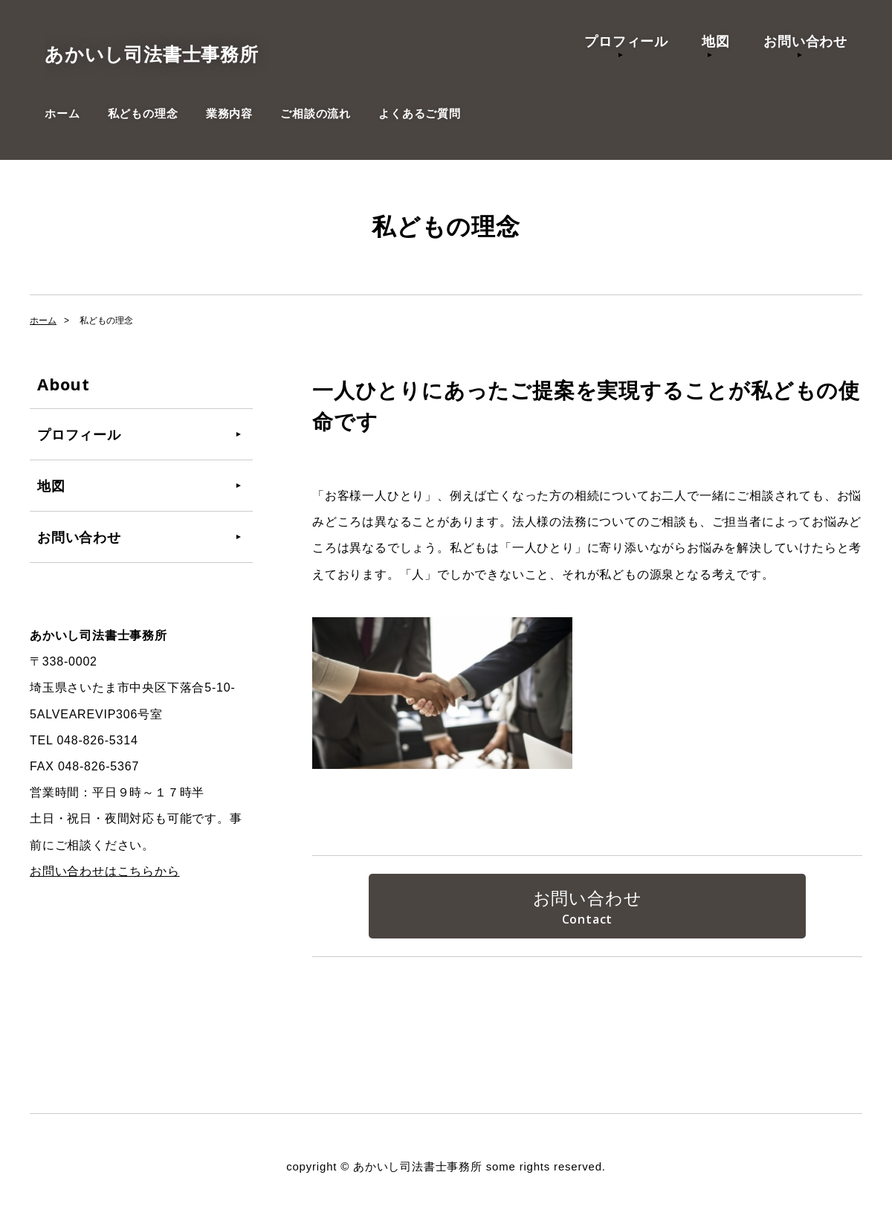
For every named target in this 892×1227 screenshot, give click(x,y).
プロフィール (626, 41)
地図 (716, 41)
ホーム (62, 113)
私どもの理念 (143, 113)
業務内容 (229, 113)
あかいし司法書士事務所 (188, 52)
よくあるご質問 (419, 113)
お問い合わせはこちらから (105, 871)
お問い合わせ (805, 41)
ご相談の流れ (315, 113)
